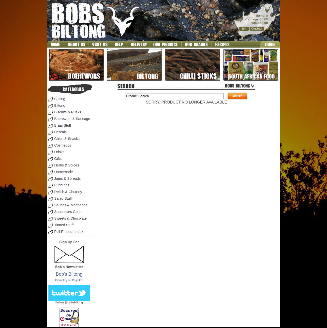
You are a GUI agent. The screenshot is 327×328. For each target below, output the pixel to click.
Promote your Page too (69, 280)
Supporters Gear (67, 212)
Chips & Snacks (67, 139)
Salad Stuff (63, 198)
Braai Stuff (62, 125)
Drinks (59, 152)
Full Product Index (68, 232)
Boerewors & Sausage (72, 119)
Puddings (61, 185)
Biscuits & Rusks (67, 112)
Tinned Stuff (64, 225)
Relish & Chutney (68, 192)
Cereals (60, 132)
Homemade (63, 172)
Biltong (59, 105)
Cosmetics (62, 145)
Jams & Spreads (67, 178)
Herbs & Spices (66, 165)
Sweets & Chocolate (70, 218)
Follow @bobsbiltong (69, 302)
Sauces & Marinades (71, 205)
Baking (59, 99)
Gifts (58, 159)
